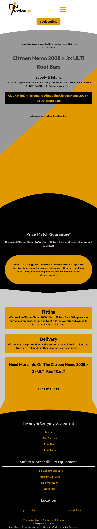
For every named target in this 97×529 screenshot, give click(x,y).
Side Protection (49, 482)
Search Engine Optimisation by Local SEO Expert (29, 527)
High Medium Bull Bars (50, 470)
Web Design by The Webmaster (65, 527)
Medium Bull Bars (50, 476)
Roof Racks (49, 450)
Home (23, 44)
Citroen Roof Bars (45, 44)
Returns (60, 520)
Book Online (48, 22)
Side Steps (50, 488)
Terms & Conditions (32, 520)
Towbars (50, 432)
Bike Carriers (49, 438)
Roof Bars (31, 44)
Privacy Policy (48, 520)
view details (74, 510)
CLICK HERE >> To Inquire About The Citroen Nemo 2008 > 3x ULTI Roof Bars (48, 98)
